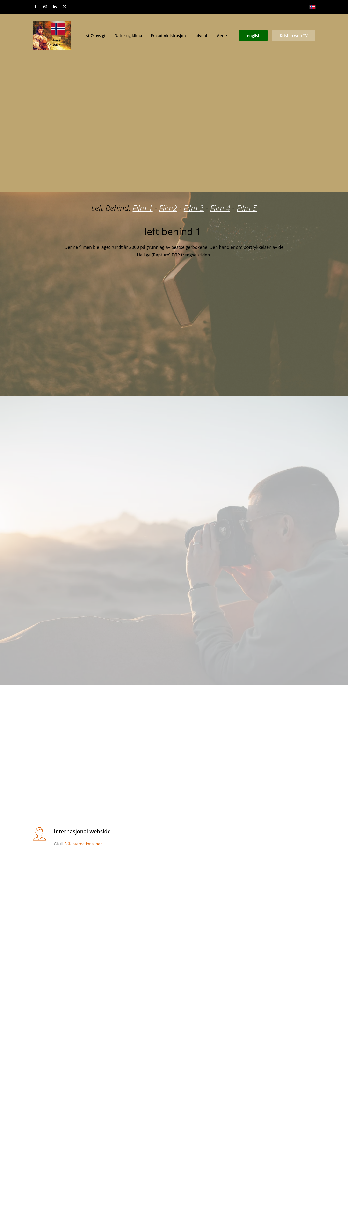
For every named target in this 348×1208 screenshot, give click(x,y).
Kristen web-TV (294, 35)
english (253, 35)
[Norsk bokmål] (312, 7)
